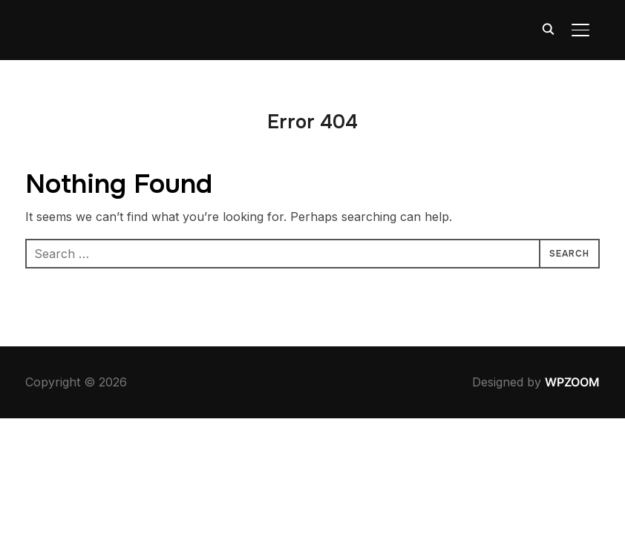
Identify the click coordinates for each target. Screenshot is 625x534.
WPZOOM (572, 382)
